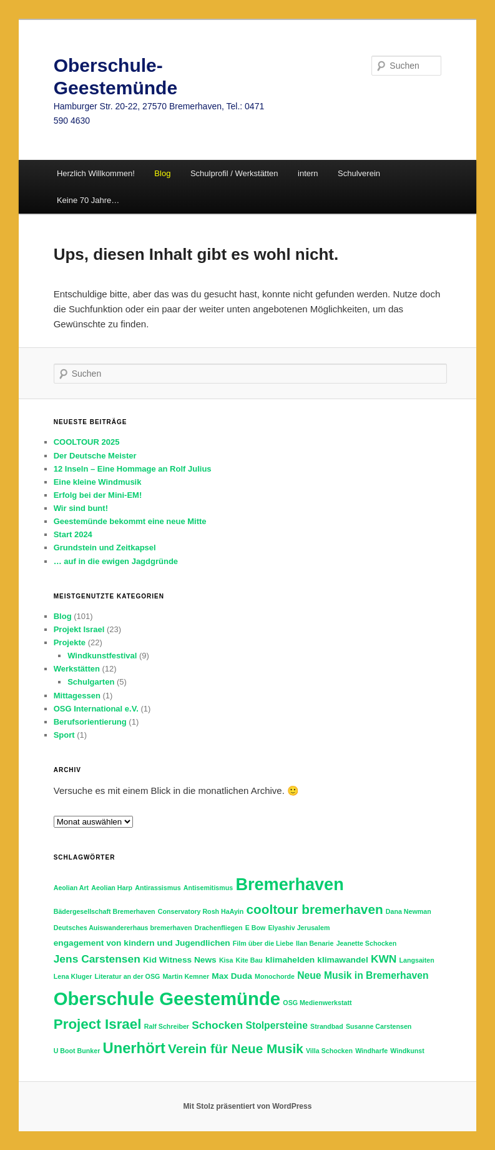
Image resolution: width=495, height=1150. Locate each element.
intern (308, 173)
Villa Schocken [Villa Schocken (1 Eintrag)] (329, 1050)
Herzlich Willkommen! (96, 173)
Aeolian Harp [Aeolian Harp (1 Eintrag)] (111, 887)
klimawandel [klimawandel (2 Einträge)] (342, 959)
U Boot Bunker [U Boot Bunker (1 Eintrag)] (77, 1050)
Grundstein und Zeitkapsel (105, 547)
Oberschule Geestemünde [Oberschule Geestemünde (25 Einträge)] (167, 998)
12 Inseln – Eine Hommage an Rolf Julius (133, 468)
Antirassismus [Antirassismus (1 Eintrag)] (157, 887)
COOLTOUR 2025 (87, 442)
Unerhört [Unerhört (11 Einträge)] (133, 1047)
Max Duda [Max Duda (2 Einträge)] (232, 976)
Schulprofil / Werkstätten (234, 173)
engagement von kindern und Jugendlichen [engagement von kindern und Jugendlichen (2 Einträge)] (142, 943)
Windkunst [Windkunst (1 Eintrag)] (407, 1050)
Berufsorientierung (90, 721)
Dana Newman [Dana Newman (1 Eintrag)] (408, 911)
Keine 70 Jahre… (88, 200)
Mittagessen (77, 695)
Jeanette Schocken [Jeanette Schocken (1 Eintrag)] (366, 943)
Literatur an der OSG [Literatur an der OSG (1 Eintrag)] (127, 976)
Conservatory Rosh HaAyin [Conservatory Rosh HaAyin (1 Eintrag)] (201, 911)
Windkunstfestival (102, 655)
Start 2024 (73, 534)
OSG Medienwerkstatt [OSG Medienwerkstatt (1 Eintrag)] (317, 1002)
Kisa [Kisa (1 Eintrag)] (226, 960)
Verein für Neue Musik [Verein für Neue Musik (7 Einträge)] (235, 1048)
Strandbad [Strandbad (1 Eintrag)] (326, 1026)
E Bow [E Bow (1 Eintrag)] (255, 927)
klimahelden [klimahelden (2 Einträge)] (290, 959)
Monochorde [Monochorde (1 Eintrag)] (275, 976)
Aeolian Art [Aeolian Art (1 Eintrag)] (71, 887)
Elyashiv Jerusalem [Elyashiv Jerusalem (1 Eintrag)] (299, 927)
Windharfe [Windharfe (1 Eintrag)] (371, 1050)
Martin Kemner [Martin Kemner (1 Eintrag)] (185, 976)
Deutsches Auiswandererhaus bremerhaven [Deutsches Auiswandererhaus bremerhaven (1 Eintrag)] (123, 927)
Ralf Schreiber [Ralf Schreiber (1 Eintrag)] (166, 1026)
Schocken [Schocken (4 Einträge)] (217, 1025)
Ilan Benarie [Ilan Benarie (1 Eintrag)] (314, 943)
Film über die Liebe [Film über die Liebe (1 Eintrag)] (263, 943)
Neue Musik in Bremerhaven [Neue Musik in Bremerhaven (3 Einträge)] (362, 975)
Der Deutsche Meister (95, 455)
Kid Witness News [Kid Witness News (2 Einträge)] (180, 959)
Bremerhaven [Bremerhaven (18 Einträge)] (289, 884)
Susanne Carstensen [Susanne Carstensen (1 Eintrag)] (378, 1026)
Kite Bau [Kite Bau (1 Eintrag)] (249, 960)
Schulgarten (90, 682)
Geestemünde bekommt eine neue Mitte (130, 521)
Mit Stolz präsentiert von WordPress (248, 1106)
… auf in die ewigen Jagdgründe (116, 561)
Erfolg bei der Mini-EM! (98, 495)
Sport (64, 735)
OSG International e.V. (96, 708)
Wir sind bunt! (81, 508)
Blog (63, 616)
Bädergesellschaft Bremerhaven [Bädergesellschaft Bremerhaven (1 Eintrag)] (104, 911)
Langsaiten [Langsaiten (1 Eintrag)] (416, 960)
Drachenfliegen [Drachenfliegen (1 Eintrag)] (219, 927)
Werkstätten (77, 668)
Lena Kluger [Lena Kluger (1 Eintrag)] (73, 976)
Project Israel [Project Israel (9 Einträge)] (98, 1024)
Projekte (70, 642)
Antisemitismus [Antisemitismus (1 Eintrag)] (208, 887)
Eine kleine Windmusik (98, 482)
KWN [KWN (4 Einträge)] (384, 959)
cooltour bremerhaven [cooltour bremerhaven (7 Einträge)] (315, 909)
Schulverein (359, 173)
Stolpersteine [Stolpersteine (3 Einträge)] (276, 1025)
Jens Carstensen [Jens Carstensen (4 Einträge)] (97, 959)
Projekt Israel (79, 629)
